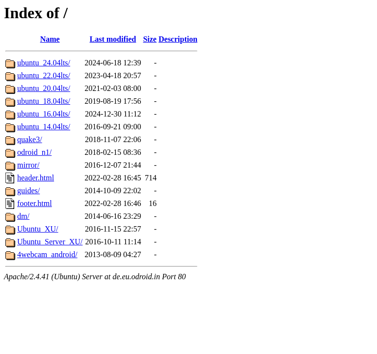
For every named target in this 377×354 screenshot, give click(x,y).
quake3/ (29, 139)
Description (178, 39)
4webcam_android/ (47, 254)
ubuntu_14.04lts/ (43, 126)
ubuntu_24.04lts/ (43, 63)
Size (150, 39)
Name (50, 39)
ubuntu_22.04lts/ (43, 75)
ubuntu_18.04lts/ (43, 101)
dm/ (23, 216)
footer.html (34, 203)
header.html (35, 178)
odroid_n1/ (34, 152)
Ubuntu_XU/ (37, 229)
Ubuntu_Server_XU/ (49, 241)
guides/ (28, 190)
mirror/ (28, 165)
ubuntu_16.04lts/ (43, 114)
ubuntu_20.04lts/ (43, 88)
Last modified (113, 39)
